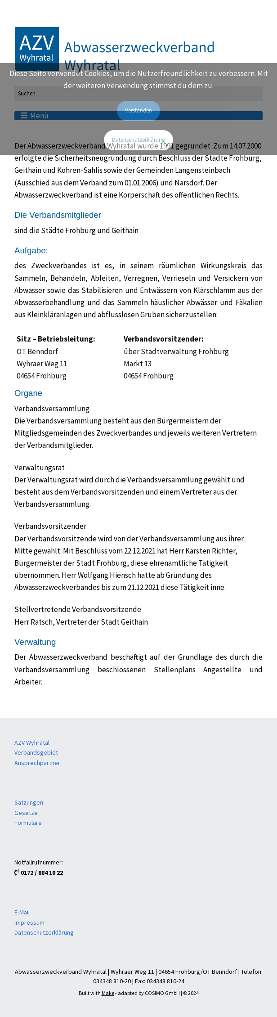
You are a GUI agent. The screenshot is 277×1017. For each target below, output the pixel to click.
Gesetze (26, 813)
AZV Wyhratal (31, 742)
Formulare (28, 823)
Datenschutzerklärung (44, 932)
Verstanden (138, 110)
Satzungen (28, 802)
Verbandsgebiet (36, 752)
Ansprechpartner (37, 763)
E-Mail (22, 912)
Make (108, 993)
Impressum (29, 922)
